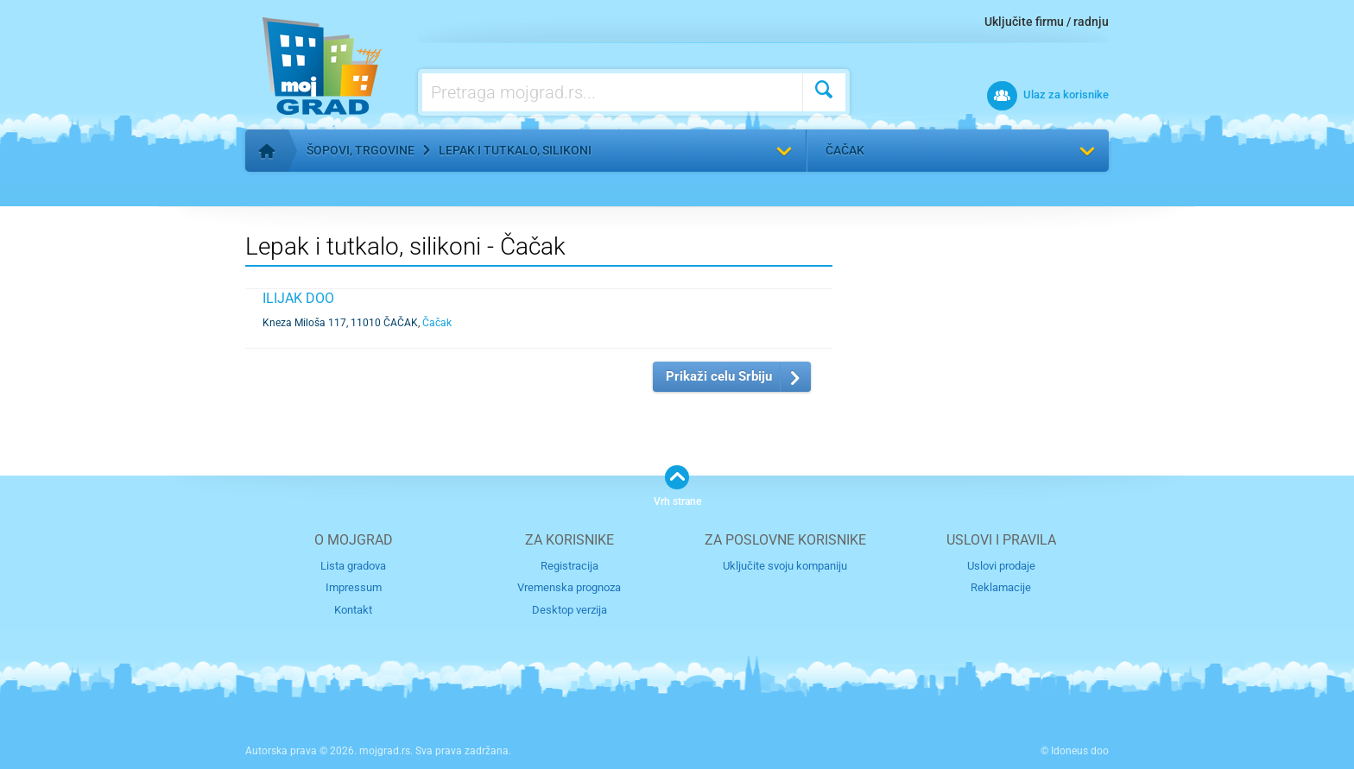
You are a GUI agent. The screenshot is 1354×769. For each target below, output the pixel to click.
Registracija (569, 565)
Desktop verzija (569, 609)
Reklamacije (1001, 587)
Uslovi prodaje (1001, 565)
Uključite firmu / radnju (1046, 21)
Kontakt (353, 609)
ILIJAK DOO (298, 298)
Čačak (845, 150)
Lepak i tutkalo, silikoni (515, 150)
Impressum (354, 587)
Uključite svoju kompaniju (785, 565)
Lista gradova (353, 565)
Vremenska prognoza (569, 587)
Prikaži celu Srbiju (719, 376)
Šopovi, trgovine (360, 150)
